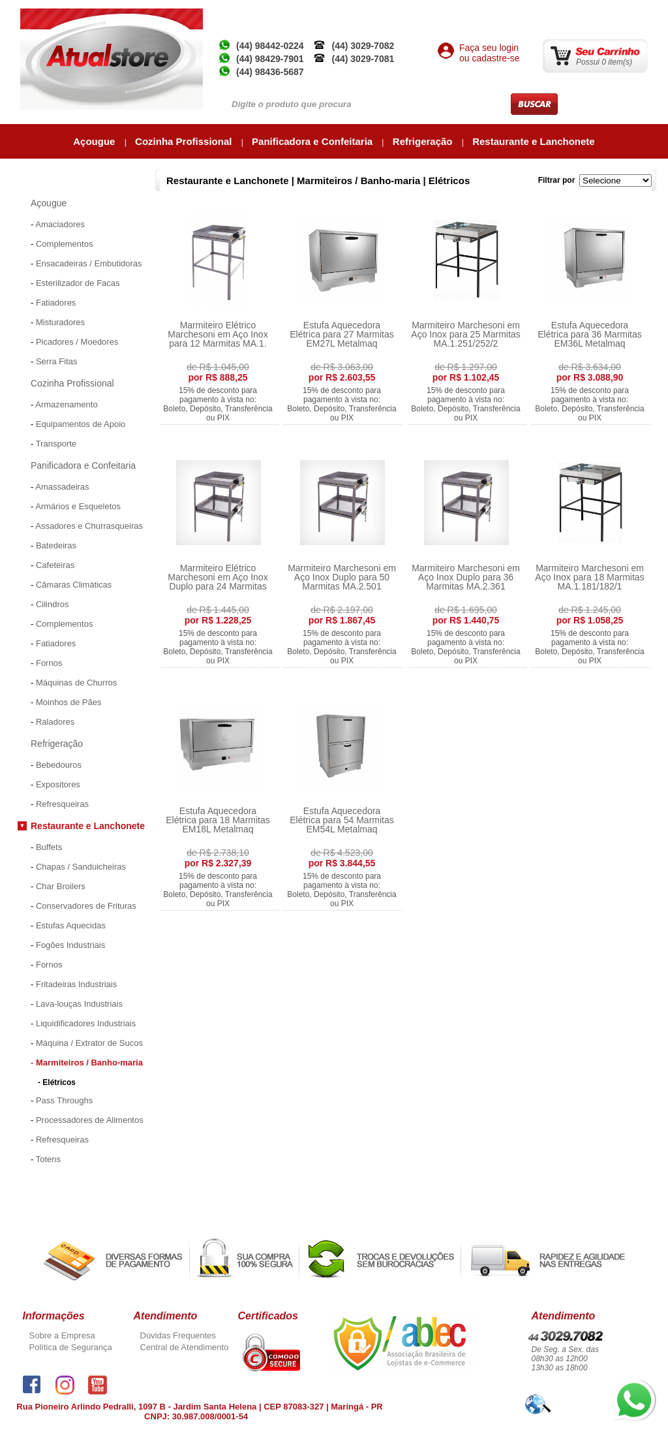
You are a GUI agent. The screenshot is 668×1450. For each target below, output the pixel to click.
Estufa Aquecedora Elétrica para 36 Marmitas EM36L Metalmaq (590, 334)
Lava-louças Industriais (79, 1004)
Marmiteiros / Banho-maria (89, 1062)
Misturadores (60, 322)
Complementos (64, 244)
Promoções (41, 1181)
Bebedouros (59, 765)
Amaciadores (60, 224)
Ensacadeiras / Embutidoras (89, 263)
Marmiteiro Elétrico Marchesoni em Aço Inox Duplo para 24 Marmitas (217, 577)
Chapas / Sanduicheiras (81, 867)
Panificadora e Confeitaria (313, 141)
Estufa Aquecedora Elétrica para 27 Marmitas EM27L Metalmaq (342, 334)
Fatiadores (56, 302)
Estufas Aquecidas (71, 925)
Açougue (95, 141)
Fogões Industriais (70, 945)
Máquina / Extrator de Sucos (89, 1043)
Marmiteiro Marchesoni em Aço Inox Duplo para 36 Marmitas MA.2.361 (466, 577)
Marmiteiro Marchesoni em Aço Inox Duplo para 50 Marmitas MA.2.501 (342, 577)
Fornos (49, 663)
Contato (628, 13)
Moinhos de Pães (68, 702)
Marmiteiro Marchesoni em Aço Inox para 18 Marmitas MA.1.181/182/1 (589, 577)
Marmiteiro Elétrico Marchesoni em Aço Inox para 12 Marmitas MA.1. (217, 334)
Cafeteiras (55, 565)
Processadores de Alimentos (90, 1120)
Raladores (55, 722)
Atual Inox (455, 13)
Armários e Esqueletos (78, 506)
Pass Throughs (64, 1100)
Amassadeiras (62, 487)
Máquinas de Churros (76, 682)
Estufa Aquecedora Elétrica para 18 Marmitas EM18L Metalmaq (218, 820)
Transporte (56, 444)
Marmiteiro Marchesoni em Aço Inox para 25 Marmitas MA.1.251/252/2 (465, 334)
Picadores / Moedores (77, 342)
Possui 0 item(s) (604, 62)
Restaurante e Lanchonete (533, 141)
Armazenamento (66, 404)
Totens (48, 1159)
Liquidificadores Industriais (86, 1023)
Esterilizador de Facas (78, 283)
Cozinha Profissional (185, 141)
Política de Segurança (70, 1347)
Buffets (49, 847)
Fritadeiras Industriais (76, 984)
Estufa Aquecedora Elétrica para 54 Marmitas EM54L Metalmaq (342, 820)
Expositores (58, 784)
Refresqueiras (62, 804)
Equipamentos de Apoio (80, 424)
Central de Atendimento (184, 1347)
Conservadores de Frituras (86, 906)
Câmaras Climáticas (74, 585)
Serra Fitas (57, 361)
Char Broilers (60, 886)
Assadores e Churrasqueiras (89, 526)
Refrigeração (424, 141)
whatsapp (629, 1384)
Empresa (406, 13)
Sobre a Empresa (62, 1335)
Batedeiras (56, 545)
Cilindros (52, 604)
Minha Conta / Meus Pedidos (543, 13)
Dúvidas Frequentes (178, 1335)
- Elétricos (57, 1082)
